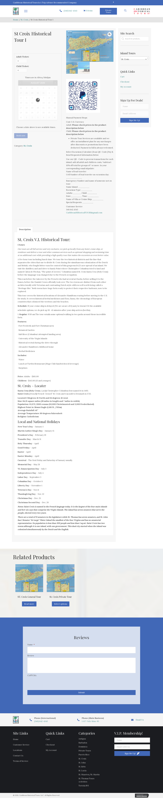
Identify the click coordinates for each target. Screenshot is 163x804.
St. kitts (82, 769)
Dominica (83, 749)
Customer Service (21, 747)
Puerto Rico (84, 757)
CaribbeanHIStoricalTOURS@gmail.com (84, 212)
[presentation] (44, 684)
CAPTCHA (31, 677)
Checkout (124, 82)
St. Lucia (82, 773)
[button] (25, 11)
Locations (17, 752)
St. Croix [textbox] (134, 59)
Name (31, 644)
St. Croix (24, 19)
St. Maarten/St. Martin (89, 777)
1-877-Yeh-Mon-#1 (90, 723)
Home (15, 19)
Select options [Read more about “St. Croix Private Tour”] (60, 604)
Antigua (82, 741)
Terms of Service (20, 763)
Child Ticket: (22, 66)
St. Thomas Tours (86, 781)
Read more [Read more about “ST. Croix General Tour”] (29, 604)
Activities (83, 784)
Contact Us (18, 758)
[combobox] (134, 58)
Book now (20, 135)
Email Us (140, 722)
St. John (82, 765)
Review (30, 655)
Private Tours (85, 753)
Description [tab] (25, 229)
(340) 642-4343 (70, 11)
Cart (122, 76)
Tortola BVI (84, 788)
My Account (125, 87)
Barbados (83, 745)
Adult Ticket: (22, 57)
